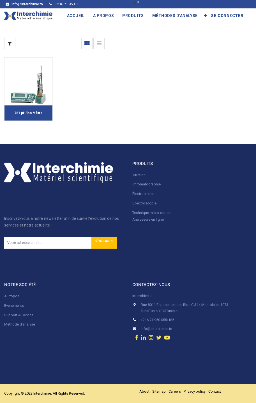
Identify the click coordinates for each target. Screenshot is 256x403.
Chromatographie (146, 184)
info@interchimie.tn (24, 4)
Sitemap (159, 391)
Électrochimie (143, 194)
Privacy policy (195, 391)
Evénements (14, 305)
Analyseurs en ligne (148, 219)
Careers (175, 391)
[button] (205, 16)
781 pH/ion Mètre (28, 113)
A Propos (12, 296)
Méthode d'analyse (19, 324)
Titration (139, 175)
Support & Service (18, 315)
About (144, 391)
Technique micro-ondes (151, 213)
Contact (214, 391)
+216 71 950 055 (65, 4)
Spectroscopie (144, 203)
